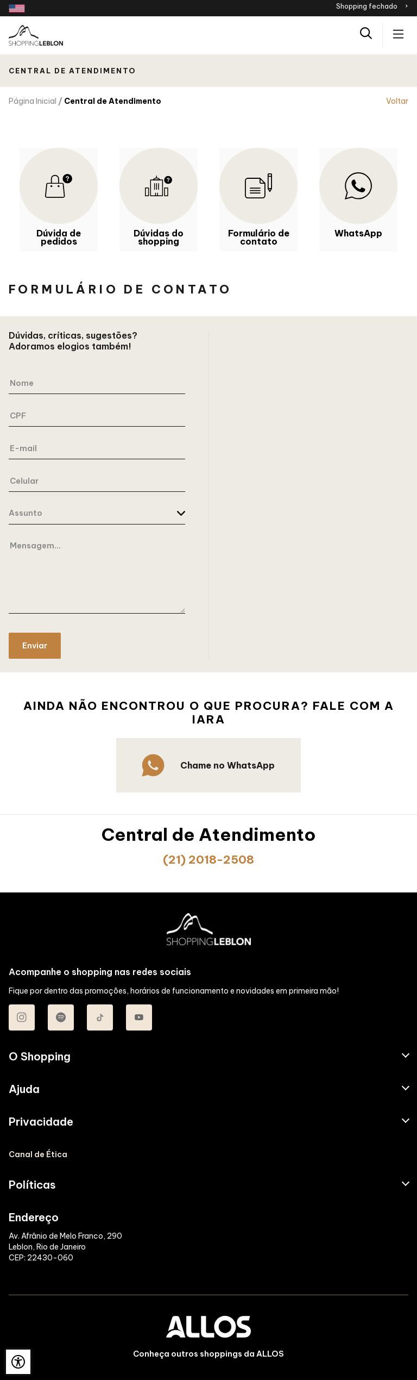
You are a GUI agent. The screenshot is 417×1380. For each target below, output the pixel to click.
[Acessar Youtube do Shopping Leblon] (139, 1017)
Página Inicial (32, 101)
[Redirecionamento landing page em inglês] (17, 8)
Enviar (34, 646)
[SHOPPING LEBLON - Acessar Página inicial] (36, 35)
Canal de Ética (38, 1154)
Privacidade (41, 1121)
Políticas (32, 1184)
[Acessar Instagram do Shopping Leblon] (22, 1017)
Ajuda (24, 1089)
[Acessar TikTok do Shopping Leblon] (100, 1017)
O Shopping (40, 1056)
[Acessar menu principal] (398, 35)
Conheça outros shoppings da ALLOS (208, 1354)
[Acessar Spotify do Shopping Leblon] (61, 1017)
